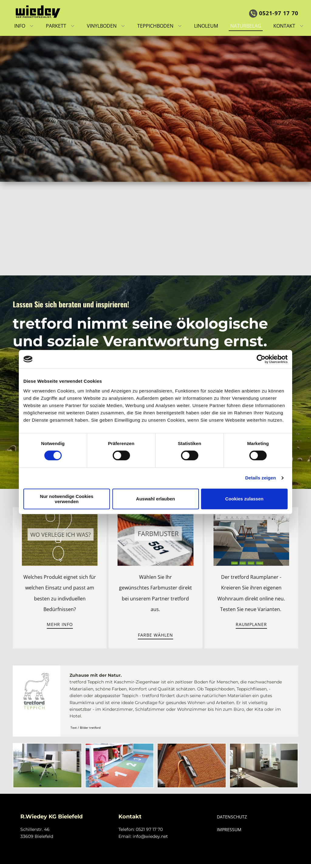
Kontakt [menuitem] (284, 25)
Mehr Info (60, 624)
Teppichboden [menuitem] (155, 25)
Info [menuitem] (19, 25)
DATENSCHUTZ (232, 817)
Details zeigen (260, 477)
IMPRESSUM (229, 829)
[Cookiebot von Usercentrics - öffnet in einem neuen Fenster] (261, 359)
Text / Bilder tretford (85, 727)
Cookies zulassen (244, 498)
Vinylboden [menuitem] (102, 25)
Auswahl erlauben (155, 498)
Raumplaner (251, 624)
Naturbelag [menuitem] (245, 25)
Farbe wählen (155, 635)
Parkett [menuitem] (56, 25)
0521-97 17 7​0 (273, 13)
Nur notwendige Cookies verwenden (67, 499)
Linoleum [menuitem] (206, 25)
